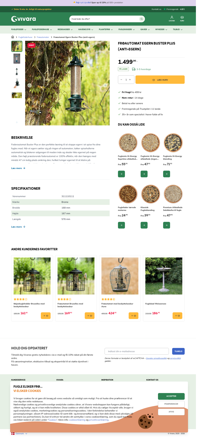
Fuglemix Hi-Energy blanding (172, 157)
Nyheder (161, 29)
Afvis (171, 412)
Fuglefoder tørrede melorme (127, 208)
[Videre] (105, 85)
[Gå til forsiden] (12, 37)
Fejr (78, 2)
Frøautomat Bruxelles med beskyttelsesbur (70, 305)
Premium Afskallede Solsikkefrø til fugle (172, 208)
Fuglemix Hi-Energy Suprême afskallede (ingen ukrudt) (127, 157)
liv (89, 2)
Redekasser (65, 29)
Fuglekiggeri (127, 29)
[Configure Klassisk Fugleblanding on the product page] (144, 225)
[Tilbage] (29, 85)
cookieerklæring (77, 419)
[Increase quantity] (131, 79)
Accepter (171, 396)
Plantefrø (106, 29)
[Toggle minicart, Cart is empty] (182, 19)
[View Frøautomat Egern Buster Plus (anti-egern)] (16, 46)
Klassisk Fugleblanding (148, 208)
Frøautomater (43, 37)
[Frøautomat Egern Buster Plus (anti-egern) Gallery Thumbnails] (16, 83)
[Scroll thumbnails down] (17, 122)
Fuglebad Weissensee (155, 303)
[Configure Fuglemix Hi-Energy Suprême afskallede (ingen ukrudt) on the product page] (121, 174)
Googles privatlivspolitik (156, 358)
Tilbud (178, 29)
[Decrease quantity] (120, 79)
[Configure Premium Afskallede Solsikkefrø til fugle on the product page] (166, 225)
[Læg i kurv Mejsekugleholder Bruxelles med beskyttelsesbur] (46, 315)
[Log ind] (171, 19)
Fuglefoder (19, 29)
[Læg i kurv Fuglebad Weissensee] (177, 315)
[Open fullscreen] (67, 83)
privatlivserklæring (99, 419)
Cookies (53, 419)
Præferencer (171, 404)
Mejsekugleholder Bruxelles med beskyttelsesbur (29, 305)
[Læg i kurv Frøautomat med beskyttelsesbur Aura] (133, 315)
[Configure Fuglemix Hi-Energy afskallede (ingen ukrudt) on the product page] (144, 174)
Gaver (145, 29)
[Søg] (141, 18)
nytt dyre (84, 2)
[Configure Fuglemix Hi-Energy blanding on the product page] (166, 174)
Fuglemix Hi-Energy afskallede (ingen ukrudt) (150, 157)
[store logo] (23, 19)
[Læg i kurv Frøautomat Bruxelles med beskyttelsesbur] (89, 315)
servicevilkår (175, 358)
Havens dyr (86, 29)
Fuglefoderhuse (42, 29)
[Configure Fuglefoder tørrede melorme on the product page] (121, 225)
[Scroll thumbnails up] (17, 44)
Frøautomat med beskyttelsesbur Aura (117, 305)
